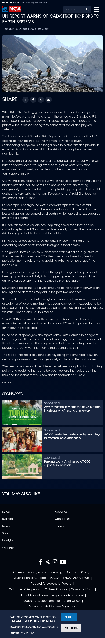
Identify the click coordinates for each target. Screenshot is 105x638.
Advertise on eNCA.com (29, 578)
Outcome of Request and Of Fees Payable (38, 589)
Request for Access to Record (51, 583)
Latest (6, 512)
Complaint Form (82, 589)
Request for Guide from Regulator (52, 606)
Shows (59, 526)
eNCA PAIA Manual (76, 578)
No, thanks (71, 628)
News (6, 526)
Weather (8, 548)
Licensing (55, 572)
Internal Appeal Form (33, 595)
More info (27, 633)
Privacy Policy (36, 572)
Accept (69, 617)
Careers (18, 572)
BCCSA (54, 578)
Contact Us (62, 519)
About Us (61, 512)
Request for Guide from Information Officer (51, 601)
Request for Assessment (68, 595)
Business (7, 519)
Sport (5, 533)
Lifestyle (7, 540)
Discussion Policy (77, 572)
